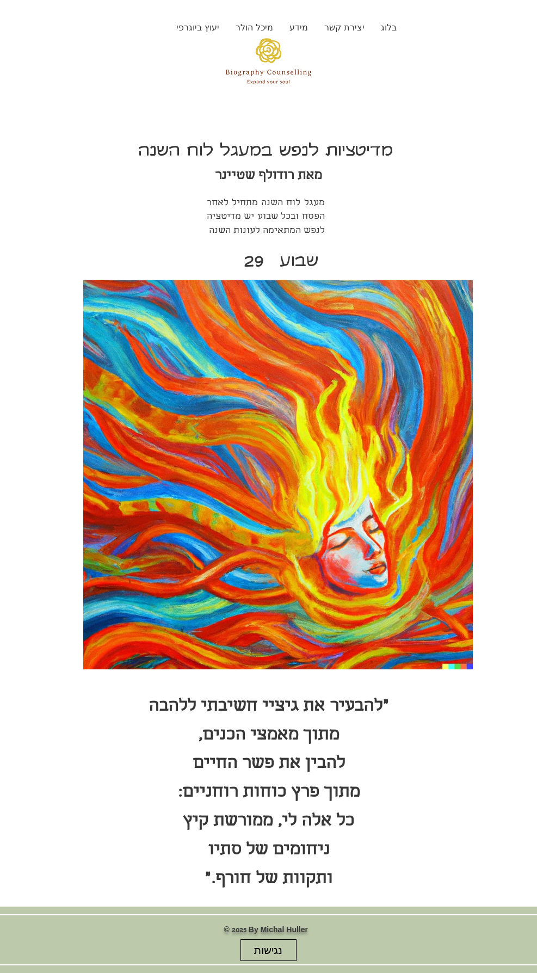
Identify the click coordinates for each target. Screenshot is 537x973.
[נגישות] (268, 950)
